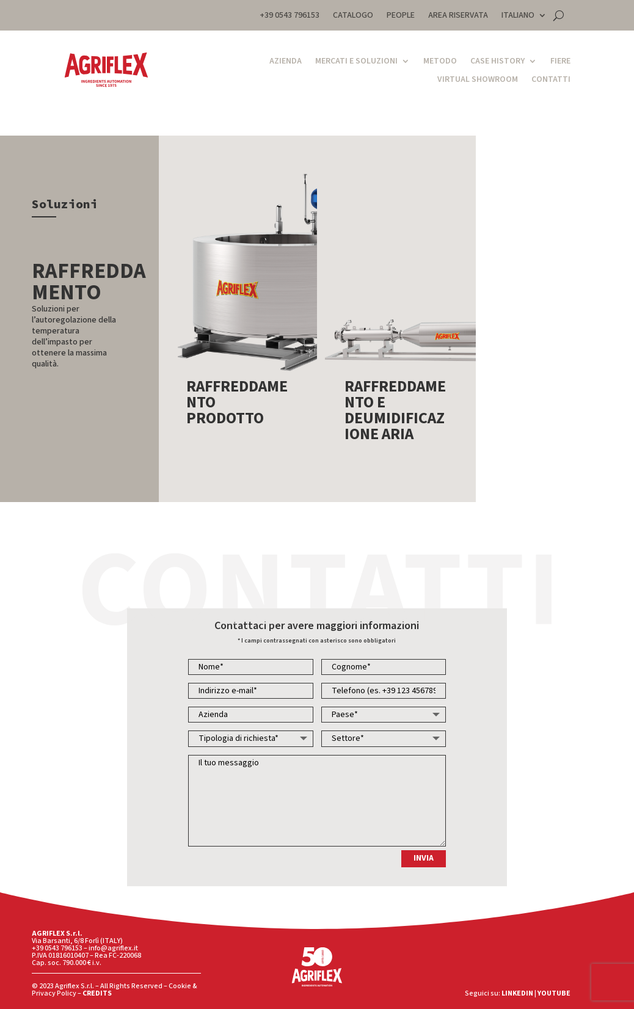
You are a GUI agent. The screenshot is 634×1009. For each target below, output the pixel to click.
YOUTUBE (553, 993)
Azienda (285, 62)
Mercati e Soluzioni (356, 62)
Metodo (440, 62)
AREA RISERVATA (458, 16)
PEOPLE (401, 16)
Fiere (560, 62)
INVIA (424, 858)
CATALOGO (353, 16)
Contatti (550, 80)
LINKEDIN (517, 993)
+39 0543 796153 (289, 16)
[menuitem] (524, 17)
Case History (497, 62)
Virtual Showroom (477, 80)
